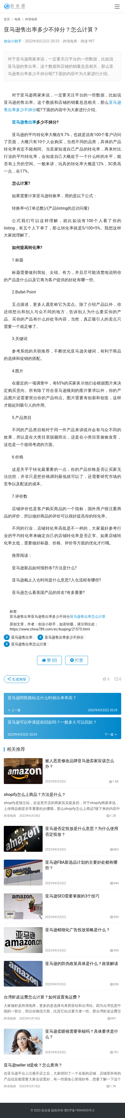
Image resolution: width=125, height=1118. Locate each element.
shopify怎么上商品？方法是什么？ (35, 794)
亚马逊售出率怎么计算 (87, 616)
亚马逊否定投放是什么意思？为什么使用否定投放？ (81, 831)
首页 (7, 19)
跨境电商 (70, 41)
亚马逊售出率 (24, 122)
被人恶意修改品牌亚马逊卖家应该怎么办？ (79, 763)
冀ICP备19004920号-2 (79, 1110)
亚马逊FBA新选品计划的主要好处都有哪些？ (81, 865)
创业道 (45, 1110)
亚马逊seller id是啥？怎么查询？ (33, 1065)
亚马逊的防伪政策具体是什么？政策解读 (81, 963)
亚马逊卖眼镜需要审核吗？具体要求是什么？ (81, 1034)
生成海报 (16, 679)
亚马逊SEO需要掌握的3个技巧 (72, 896)
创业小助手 (13, 41)
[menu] (117, 6)
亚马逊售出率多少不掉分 (64, 637)
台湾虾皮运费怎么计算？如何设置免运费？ (42, 997)
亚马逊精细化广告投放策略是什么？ (77, 929)
